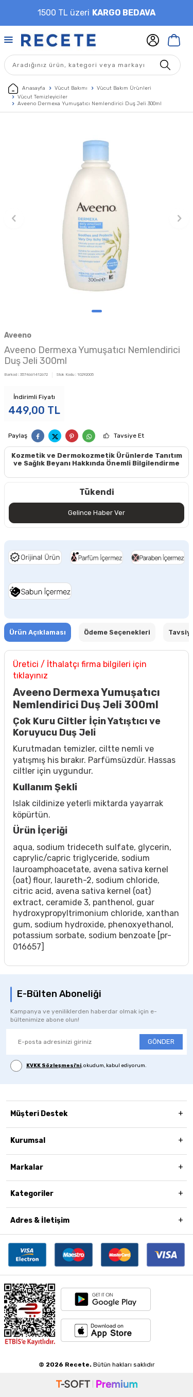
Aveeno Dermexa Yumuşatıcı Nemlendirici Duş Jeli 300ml (89, 104)
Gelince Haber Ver (96, 513)
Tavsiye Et (129, 435)
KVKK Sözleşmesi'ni (53, 1065)
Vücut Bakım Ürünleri (124, 88)
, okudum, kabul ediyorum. (78, 1066)
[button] (97, 311)
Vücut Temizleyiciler (42, 97)
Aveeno (17, 335)
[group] (96, 213)
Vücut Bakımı (71, 88)
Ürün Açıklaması (37, 632)
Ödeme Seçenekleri (117, 632)
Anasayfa (26, 89)
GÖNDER (161, 1041)
